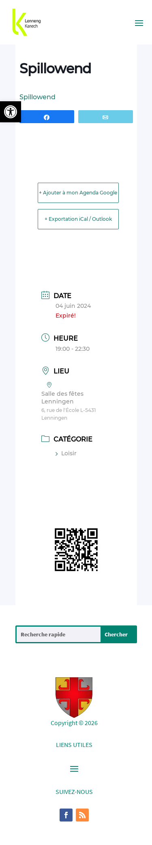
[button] (10, 111)
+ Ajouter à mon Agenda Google (78, 193)
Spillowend (37, 97)
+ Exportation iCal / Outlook (78, 219)
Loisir (66, 453)
